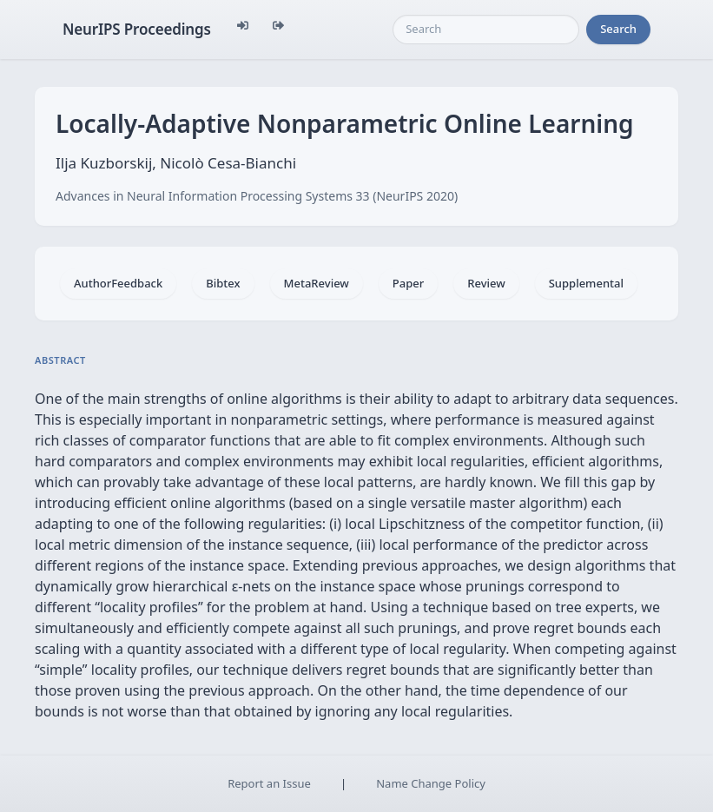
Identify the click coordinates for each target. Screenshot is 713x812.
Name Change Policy (430, 783)
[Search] (486, 29)
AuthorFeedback (118, 283)
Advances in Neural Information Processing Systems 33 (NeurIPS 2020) (257, 196)
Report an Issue (269, 783)
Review (486, 283)
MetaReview (316, 283)
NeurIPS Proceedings (137, 29)
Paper (408, 283)
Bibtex (223, 283)
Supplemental (586, 283)
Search (618, 28)
